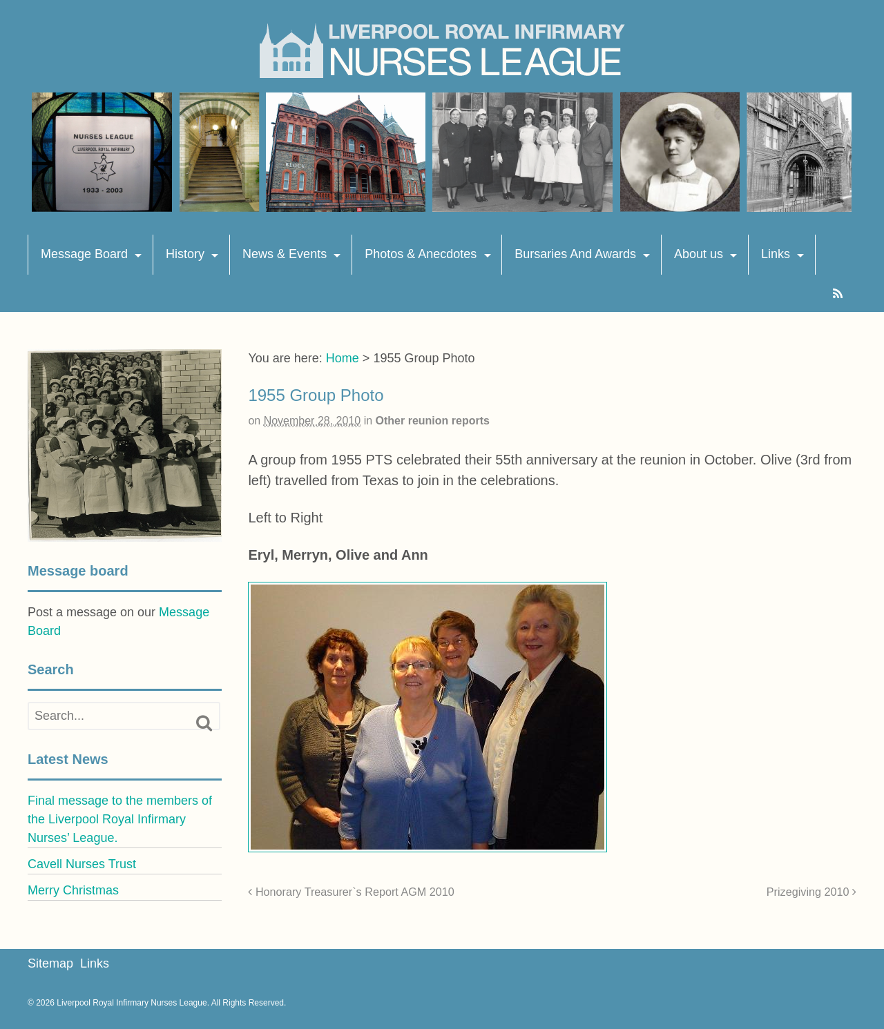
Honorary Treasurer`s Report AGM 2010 (351, 891)
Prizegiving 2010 (811, 891)
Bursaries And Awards (575, 254)
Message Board (84, 254)
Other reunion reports (433, 421)
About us (698, 254)
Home (342, 358)
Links (775, 254)
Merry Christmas (73, 890)
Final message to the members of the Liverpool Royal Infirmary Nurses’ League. (120, 819)
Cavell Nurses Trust (82, 864)
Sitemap (50, 963)
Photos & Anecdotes (421, 254)
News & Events (284, 254)
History (185, 254)
